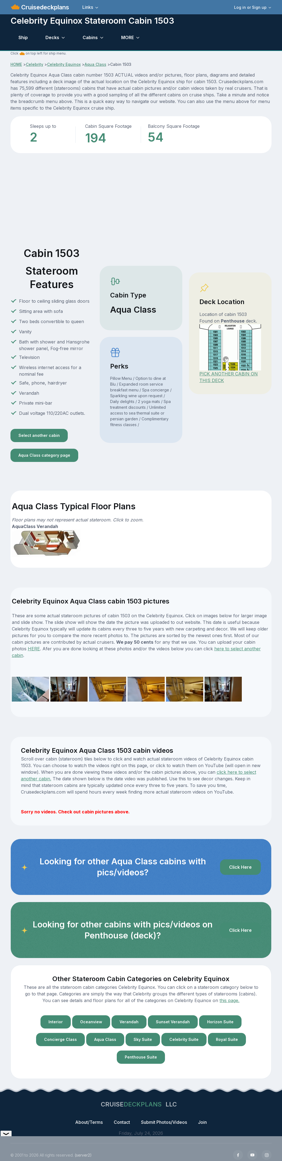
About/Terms (89, 1122)
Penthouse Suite (141, 1057)
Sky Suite (143, 1039)
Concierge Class (60, 1039)
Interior (55, 1021)
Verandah (129, 1021)
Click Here (240, 867)
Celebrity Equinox (64, 64)
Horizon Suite (220, 1021)
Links (87, 7)
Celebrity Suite (184, 1039)
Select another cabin (39, 435)
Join (202, 1122)
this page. (229, 1000)
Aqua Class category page (44, 455)
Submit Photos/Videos (164, 1122)
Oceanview (91, 1021)
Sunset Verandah (173, 1021)
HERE (34, 648)
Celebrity (34, 64)
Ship (23, 37)
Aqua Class (95, 64)
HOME (16, 64)
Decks (52, 37)
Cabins (90, 37)
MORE (127, 37)
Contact (122, 1122)
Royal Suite (227, 1039)
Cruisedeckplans (44, 7)
